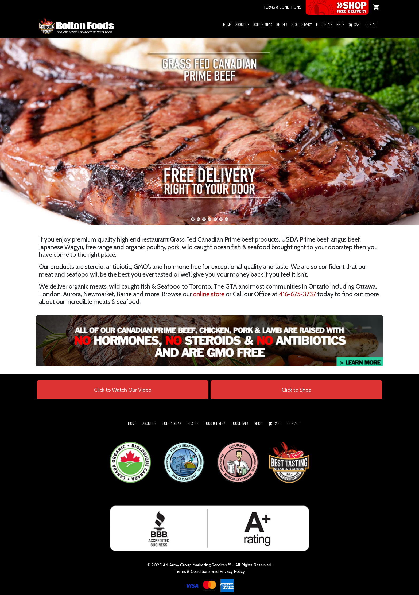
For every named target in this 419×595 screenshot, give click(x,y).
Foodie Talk (324, 24)
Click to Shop (296, 390)
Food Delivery (301, 24)
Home (227, 24)
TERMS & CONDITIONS (282, 7)
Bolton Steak (262, 24)
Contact (371, 24)
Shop (340, 24)
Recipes (281, 24)
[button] (340, 31)
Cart (354, 24)
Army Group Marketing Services (198, 564)
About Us (242, 24)
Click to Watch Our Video (122, 390)
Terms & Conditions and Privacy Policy (209, 571)
